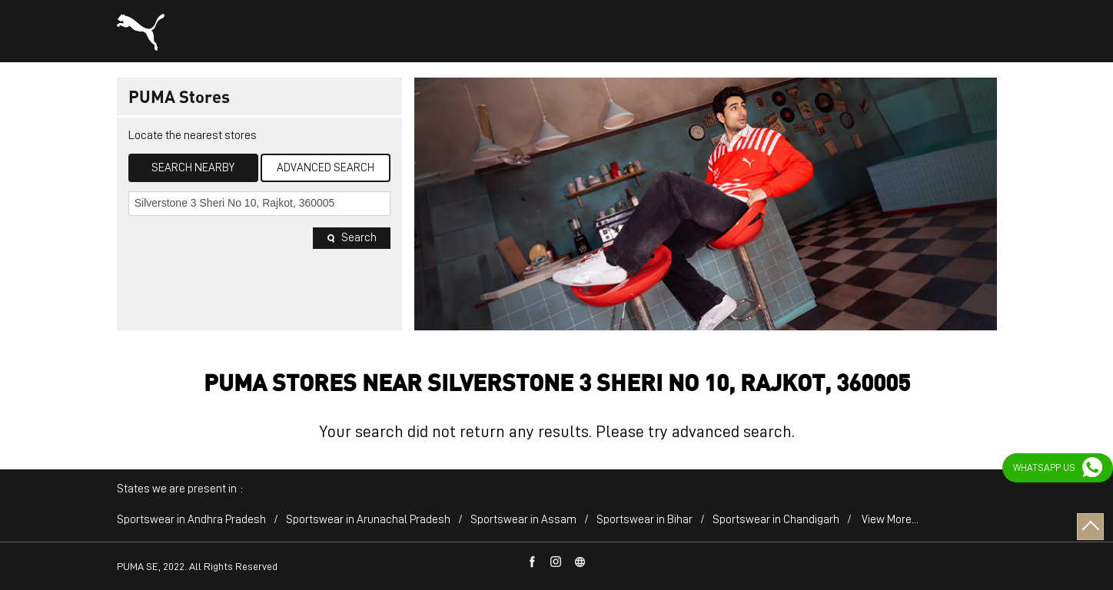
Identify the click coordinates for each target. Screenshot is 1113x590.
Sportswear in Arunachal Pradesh (368, 519)
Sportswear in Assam (523, 519)
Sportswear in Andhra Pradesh (191, 519)
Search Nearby (192, 168)
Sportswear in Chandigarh (776, 519)
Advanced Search (325, 168)
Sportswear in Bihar (644, 519)
